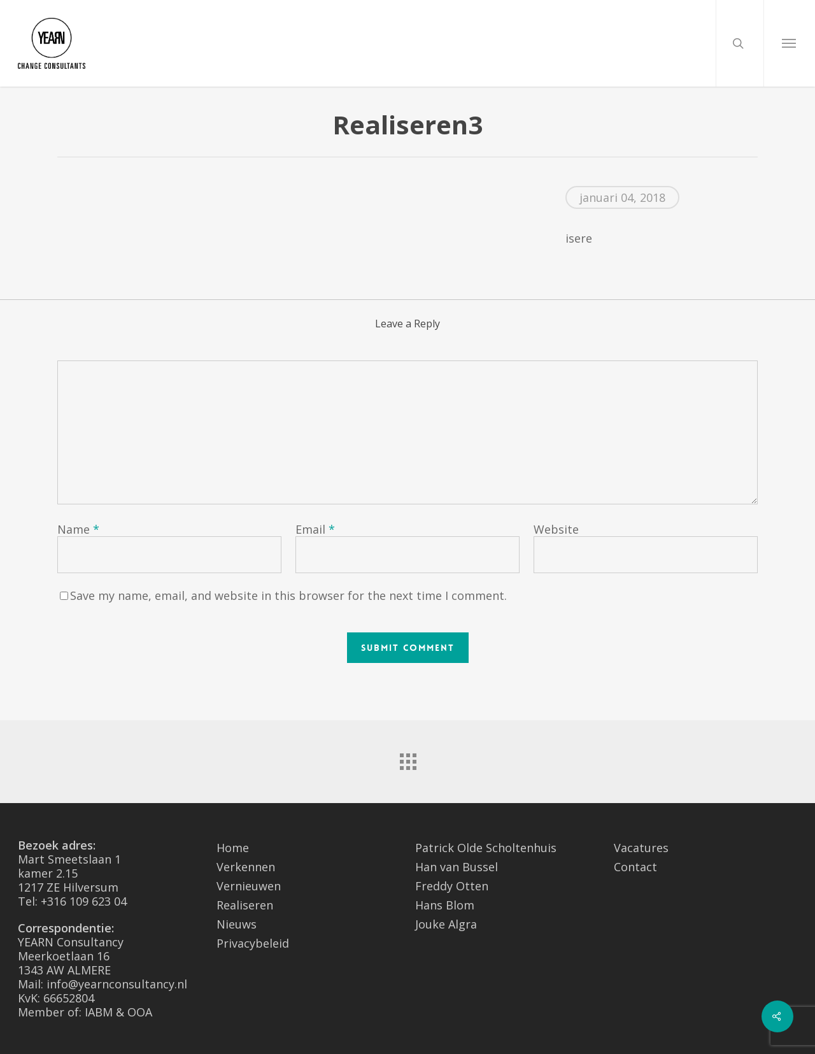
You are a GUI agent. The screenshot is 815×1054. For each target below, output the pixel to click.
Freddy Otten (451, 886)
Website (556, 529)
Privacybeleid (252, 943)
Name (78, 529)
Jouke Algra (446, 924)
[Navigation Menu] (789, 43)
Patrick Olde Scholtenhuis (485, 848)
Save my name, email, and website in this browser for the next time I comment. (288, 595)
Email (315, 529)
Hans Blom (444, 905)
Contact (635, 867)
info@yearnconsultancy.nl (116, 984)
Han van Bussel (456, 867)
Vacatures (641, 848)
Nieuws (236, 924)
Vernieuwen (248, 886)
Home (232, 848)
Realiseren (244, 905)
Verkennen (245, 867)
